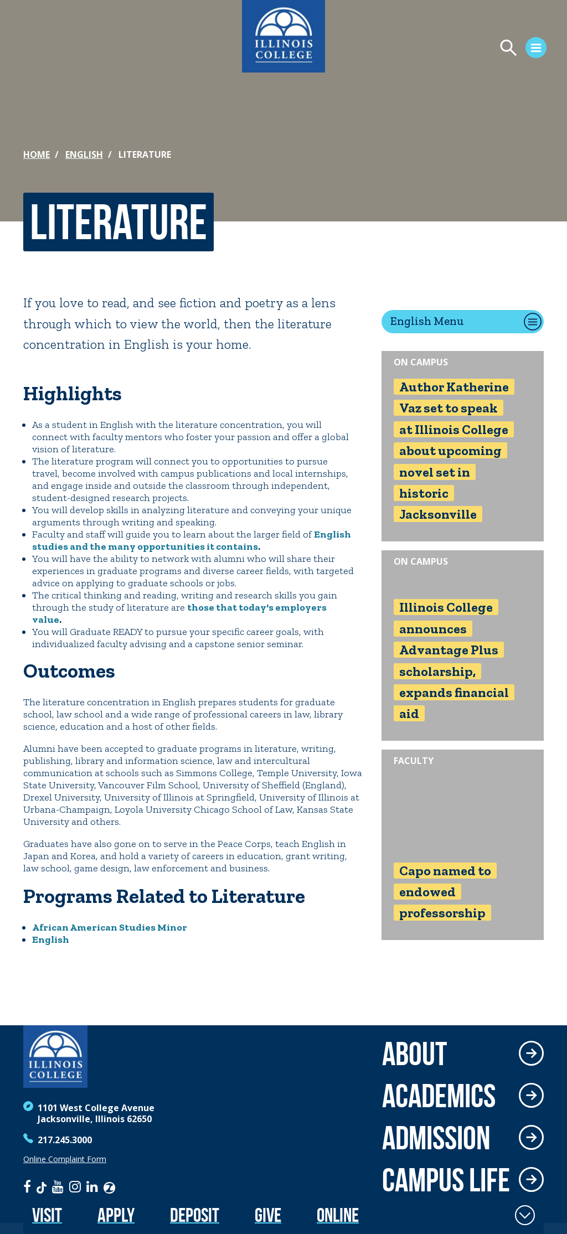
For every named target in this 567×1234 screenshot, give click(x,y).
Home (36, 154)
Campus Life (446, 1179)
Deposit (194, 1215)
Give (268, 1215)
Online (338, 1215)
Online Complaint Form (64, 1159)
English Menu (427, 321)
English (84, 154)
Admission (436, 1137)
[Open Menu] (432, 49)
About (414, 1053)
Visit (47, 1215)
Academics (439, 1095)
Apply (116, 1215)
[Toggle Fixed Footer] (525, 1215)
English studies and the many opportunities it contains (191, 540)
